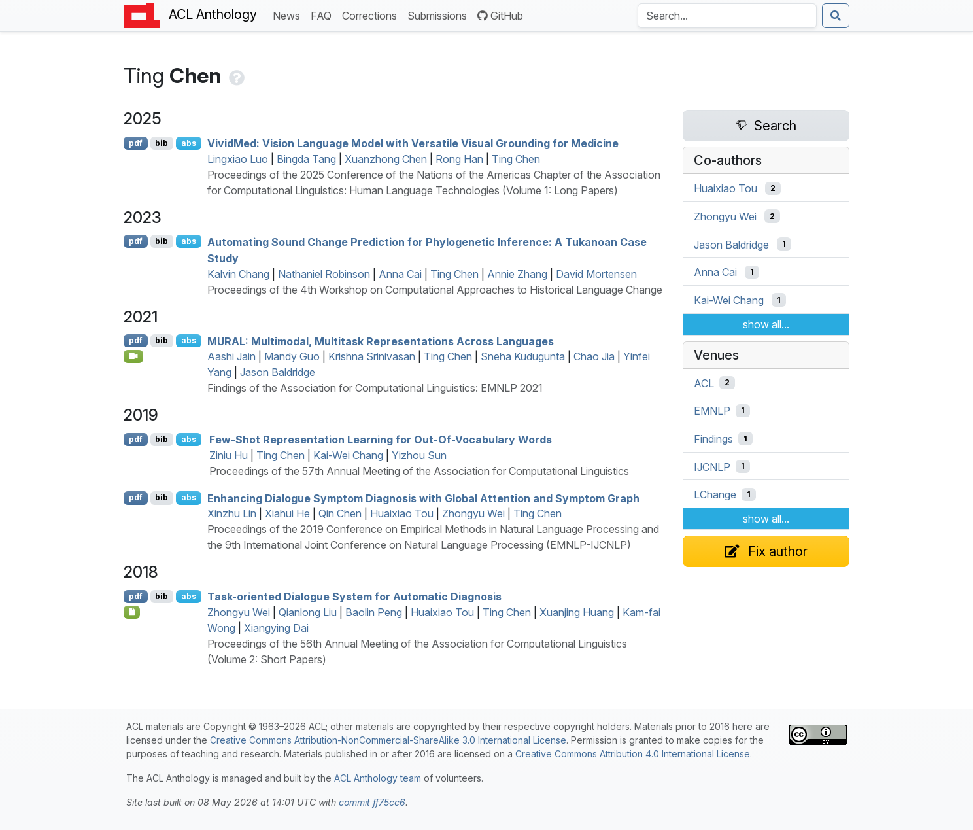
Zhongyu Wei (473, 513)
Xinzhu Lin (231, 513)
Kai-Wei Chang (348, 455)
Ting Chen (516, 158)
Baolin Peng (373, 612)
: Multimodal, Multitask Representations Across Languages (380, 340)
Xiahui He (287, 513)
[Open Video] (133, 356)
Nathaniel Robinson (324, 274)
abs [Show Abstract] (188, 143)
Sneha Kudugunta (523, 356)
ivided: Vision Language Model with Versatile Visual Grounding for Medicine (413, 143)
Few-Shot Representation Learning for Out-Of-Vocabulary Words (380, 439)
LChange (715, 494)
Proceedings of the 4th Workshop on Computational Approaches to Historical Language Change (434, 289)
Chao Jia (594, 356)
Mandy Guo (292, 356)
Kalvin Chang (238, 274)
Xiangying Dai (276, 627)
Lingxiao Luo (237, 158)
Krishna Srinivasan (371, 356)
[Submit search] (835, 15)
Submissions (439, 14)
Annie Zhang (517, 274)
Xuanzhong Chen (386, 158)
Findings (713, 438)
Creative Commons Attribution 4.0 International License (632, 753)
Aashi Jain (231, 356)
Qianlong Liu (308, 612)
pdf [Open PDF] (136, 143)
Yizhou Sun (419, 455)
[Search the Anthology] (727, 15)
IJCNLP (712, 466)
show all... (766, 324)
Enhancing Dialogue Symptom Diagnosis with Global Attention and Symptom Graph (423, 497)
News (289, 14)
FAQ (324, 14)
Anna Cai (400, 274)
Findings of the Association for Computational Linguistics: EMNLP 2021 (375, 387)
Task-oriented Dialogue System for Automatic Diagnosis (354, 596)
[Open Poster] (132, 612)
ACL (704, 382)
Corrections (372, 14)
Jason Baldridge (277, 372)
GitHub (500, 15)
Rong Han (459, 158)
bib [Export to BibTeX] (161, 143)
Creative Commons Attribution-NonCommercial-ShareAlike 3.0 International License (388, 740)
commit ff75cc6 (372, 802)
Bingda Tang (306, 158)
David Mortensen (596, 274)
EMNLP (712, 410)
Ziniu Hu (228, 455)
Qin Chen (340, 513)
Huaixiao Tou (402, 513)
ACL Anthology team (377, 778)
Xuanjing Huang (576, 612)
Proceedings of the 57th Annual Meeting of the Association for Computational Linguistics (419, 470)
